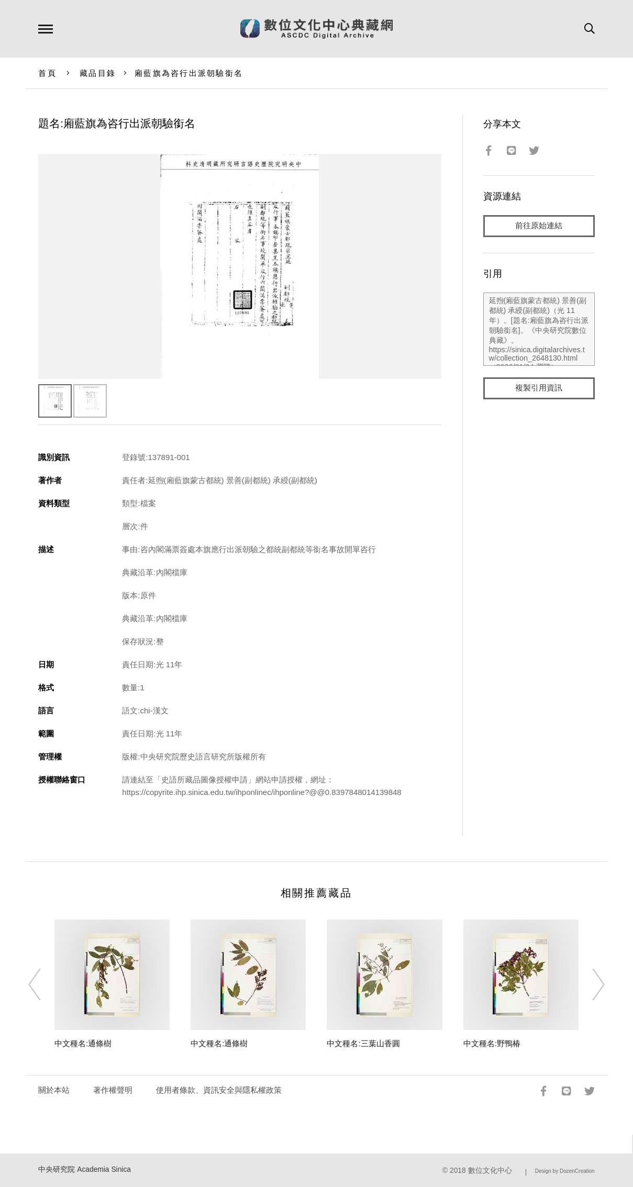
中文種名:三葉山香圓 (363, 1043)
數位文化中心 (490, 1170)
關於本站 (54, 1089)
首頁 (47, 73)
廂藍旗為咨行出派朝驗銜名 (189, 73)
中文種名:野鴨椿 (491, 1043)
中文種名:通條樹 (83, 1043)
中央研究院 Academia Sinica (84, 1169)
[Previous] (44, 984)
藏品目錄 (98, 73)
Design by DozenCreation (565, 1171)
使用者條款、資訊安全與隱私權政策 (219, 1089)
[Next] (589, 984)
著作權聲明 (112, 1089)
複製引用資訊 (538, 388)
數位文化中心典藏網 (316, 29)
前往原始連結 (538, 225)
